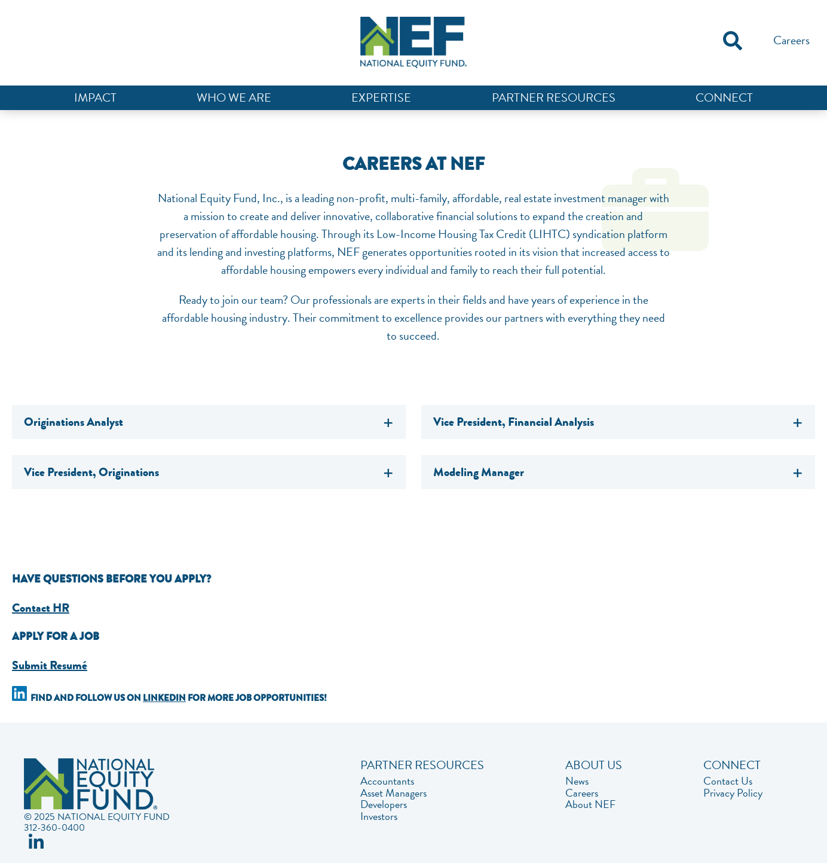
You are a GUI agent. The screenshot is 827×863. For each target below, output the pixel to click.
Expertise (381, 97)
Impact (95, 97)
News (577, 781)
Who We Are (234, 97)
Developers (383, 804)
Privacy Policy (732, 793)
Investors (378, 816)
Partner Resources (553, 97)
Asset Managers (393, 793)
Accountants (387, 781)
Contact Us (727, 781)
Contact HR (40, 608)
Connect (724, 97)
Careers (791, 40)
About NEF (590, 804)
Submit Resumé (49, 665)
